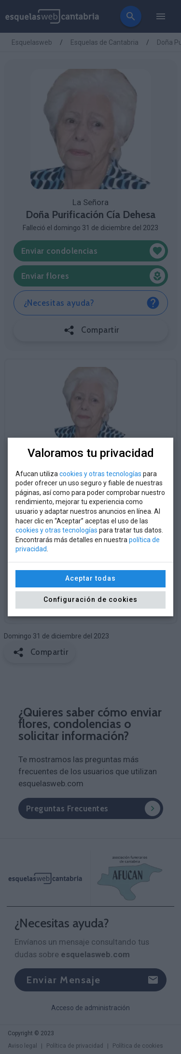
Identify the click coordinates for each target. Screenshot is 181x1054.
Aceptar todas (90, 578)
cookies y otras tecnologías (100, 474)
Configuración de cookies (90, 599)
